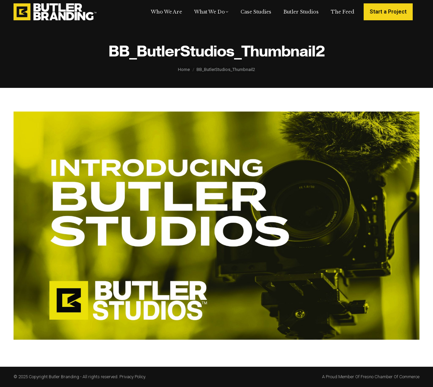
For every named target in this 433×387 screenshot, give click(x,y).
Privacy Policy (132, 376)
